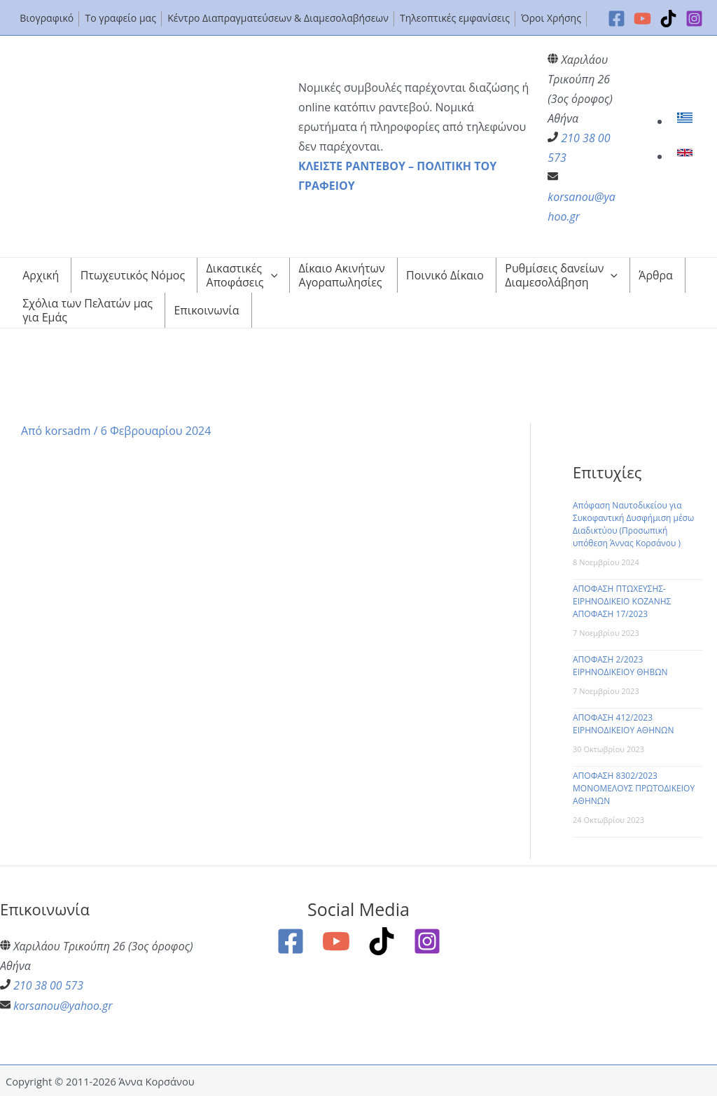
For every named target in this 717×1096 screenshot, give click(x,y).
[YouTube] (642, 18)
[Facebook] (616, 18)
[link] (686, 121)
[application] (271, 275)
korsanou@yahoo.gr (63, 1005)
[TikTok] (668, 18)
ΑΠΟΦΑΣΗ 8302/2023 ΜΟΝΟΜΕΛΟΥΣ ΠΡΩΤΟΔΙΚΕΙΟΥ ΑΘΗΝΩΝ (634, 788)
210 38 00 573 (48, 985)
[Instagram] (694, 18)
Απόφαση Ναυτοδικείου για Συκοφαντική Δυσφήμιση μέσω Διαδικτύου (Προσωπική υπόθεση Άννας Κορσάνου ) (633, 524)
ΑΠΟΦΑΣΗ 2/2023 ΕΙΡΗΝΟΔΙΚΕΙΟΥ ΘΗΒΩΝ (620, 665)
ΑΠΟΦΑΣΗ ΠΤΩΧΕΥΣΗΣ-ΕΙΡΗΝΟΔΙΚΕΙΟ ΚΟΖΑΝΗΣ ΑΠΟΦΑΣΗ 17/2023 (622, 601)
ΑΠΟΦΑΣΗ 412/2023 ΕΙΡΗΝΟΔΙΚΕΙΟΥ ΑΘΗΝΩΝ (623, 724)
